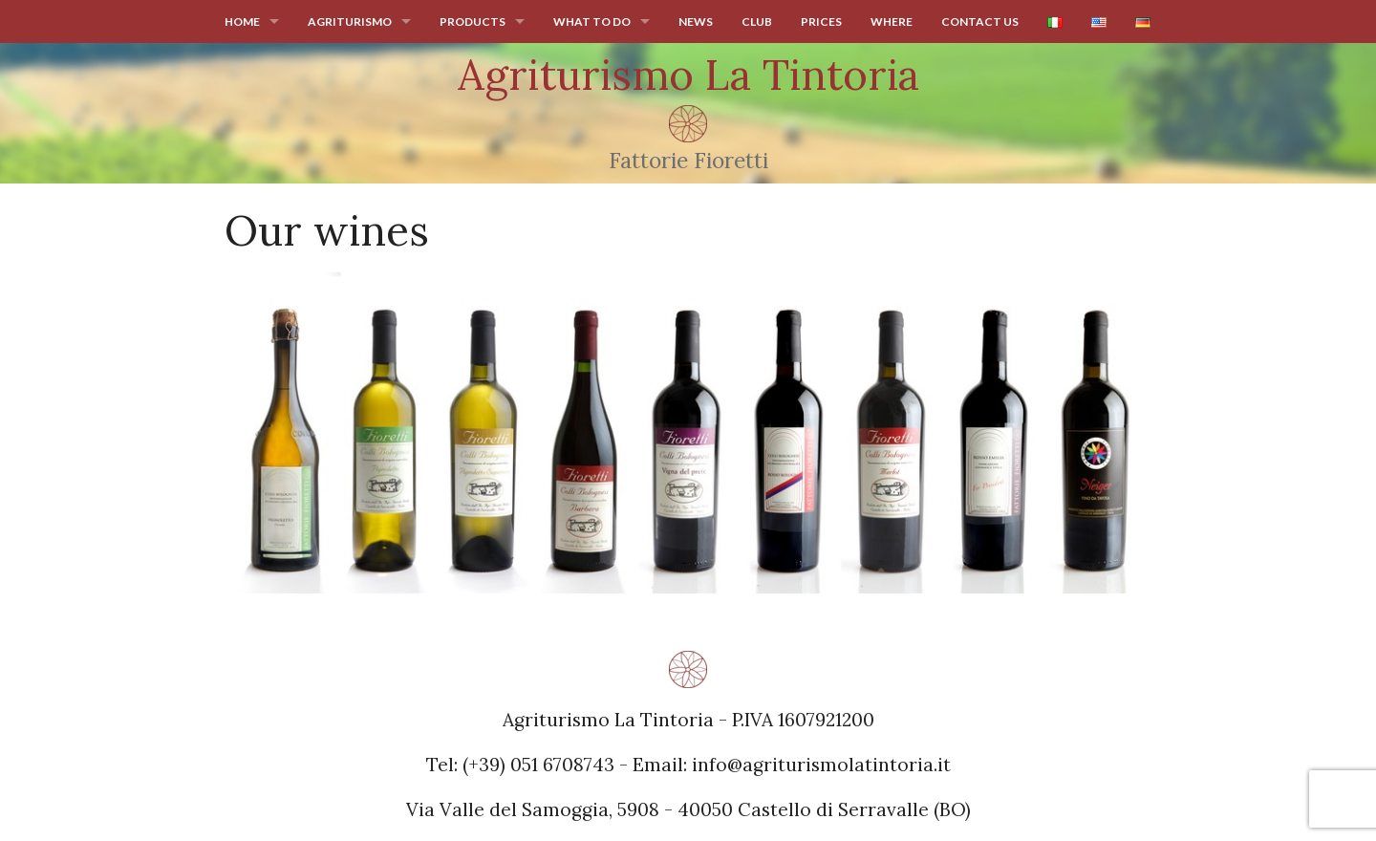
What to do (592, 21)
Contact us (980, 21)
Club (757, 21)
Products (472, 21)
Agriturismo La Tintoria (688, 74)
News (695, 21)
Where (892, 21)
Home (242, 21)
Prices (821, 21)
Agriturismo (350, 21)
